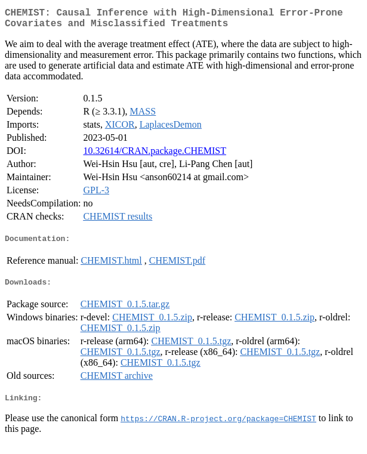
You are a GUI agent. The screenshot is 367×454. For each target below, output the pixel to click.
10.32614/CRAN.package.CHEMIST (154, 155)
